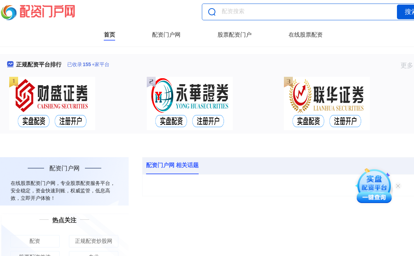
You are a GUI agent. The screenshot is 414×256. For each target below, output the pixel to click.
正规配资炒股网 (93, 241)
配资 (34, 241)
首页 (109, 35)
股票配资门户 (234, 35)
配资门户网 (166, 35)
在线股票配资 (306, 35)
